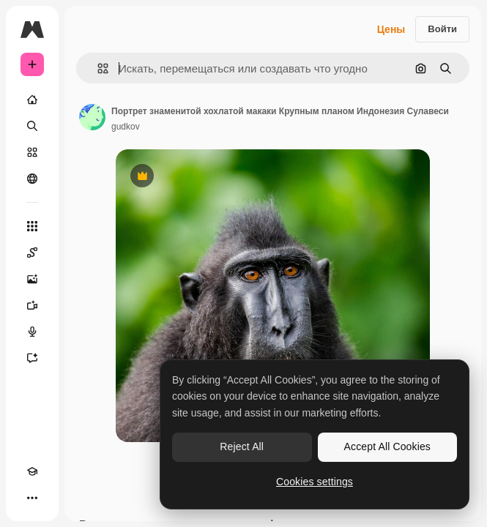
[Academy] (32, 471)
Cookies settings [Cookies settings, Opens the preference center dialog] (314, 481)
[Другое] (32, 497)
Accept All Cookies (387, 446)
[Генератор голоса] (32, 331)
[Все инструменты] (32, 226)
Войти (442, 28)
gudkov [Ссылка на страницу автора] (125, 127)
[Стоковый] (32, 152)
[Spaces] (32, 252)
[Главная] (32, 99)
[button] (97, 68)
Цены (391, 29)
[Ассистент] (32, 358)
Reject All (242, 446)
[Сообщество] (32, 178)
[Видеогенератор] (32, 305)
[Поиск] (32, 126)
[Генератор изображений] (32, 279)
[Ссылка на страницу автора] (92, 117)
